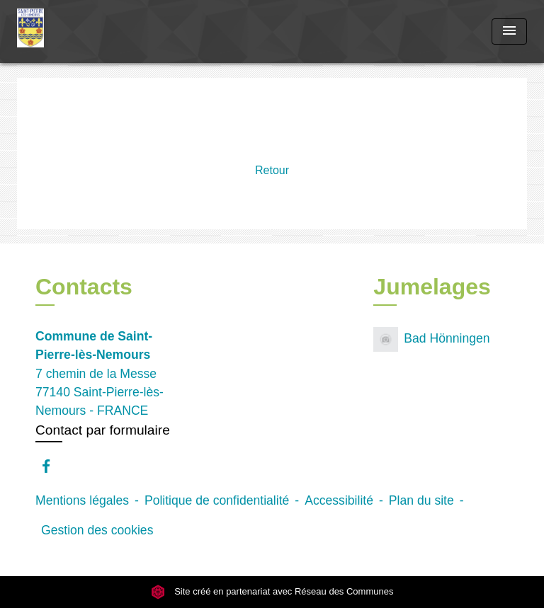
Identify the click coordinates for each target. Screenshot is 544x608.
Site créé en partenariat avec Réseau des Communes (272, 591)
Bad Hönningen (431, 339)
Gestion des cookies (97, 530)
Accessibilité (339, 500)
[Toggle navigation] (509, 31)
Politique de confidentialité (216, 500)
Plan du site (421, 500)
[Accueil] (70, 31)
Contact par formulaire (102, 430)
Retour (272, 170)
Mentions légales (82, 500)
